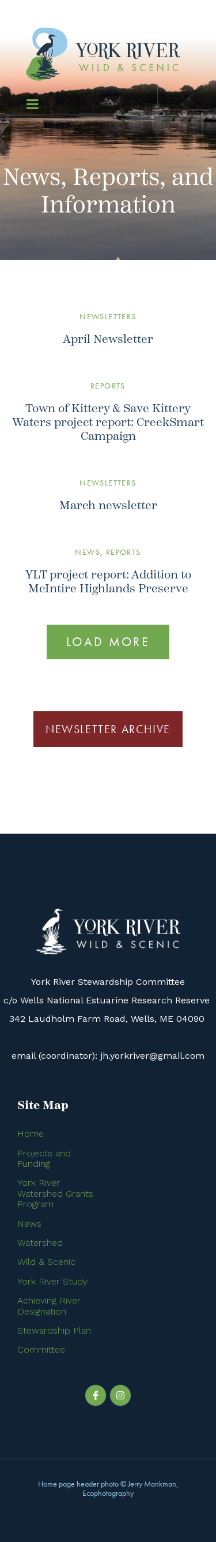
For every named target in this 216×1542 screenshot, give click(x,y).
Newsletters (107, 316)
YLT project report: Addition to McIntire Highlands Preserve (108, 581)
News (87, 552)
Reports (108, 385)
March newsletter (108, 505)
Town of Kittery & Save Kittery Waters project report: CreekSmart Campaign (108, 422)
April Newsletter (108, 339)
